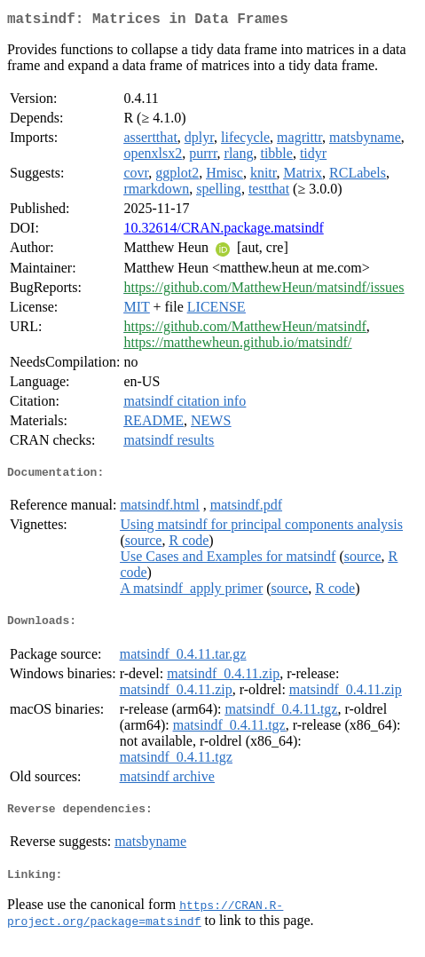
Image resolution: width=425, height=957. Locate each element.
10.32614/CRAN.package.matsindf (223, 231)
